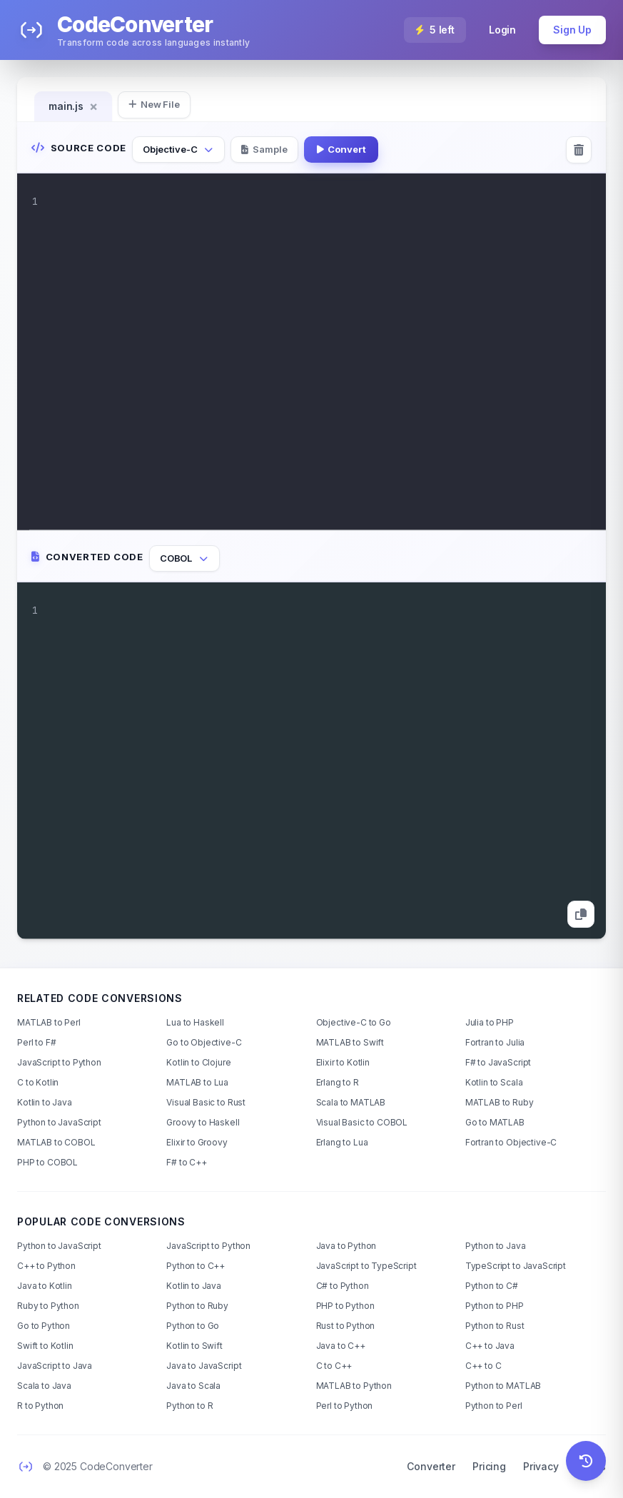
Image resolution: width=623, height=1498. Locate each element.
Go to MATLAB (495, 1122)
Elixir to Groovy (196, 1142)
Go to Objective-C (203, 1042)
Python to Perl (493, 1405)
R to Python (40, 1405)
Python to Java (495, 1245)
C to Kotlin (38, 1082)
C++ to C (483, 1365)
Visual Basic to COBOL (362, 1122)
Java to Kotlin (44, 1285)
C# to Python (342, 1285)
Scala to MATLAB (351, 1102)
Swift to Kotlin (45, 1345)
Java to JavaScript (203, 1365)
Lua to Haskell (195, 1022)
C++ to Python (46, 1265)
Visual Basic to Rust (205, 1102)
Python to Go (192, 1325)
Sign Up (572, 30)
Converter (431, 1466)
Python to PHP (494, 1305)
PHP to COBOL (47, 1162)
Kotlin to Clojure (198, 1062)
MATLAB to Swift (350, 1042)
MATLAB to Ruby (499, 1102)
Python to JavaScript (59, 1122)
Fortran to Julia (495, 1042)
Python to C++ (195, 1265)
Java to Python (346, 1245)
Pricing (489, 1466)
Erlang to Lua (342, 1142)
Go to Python (43, 1325)
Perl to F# (36, 1042)
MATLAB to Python (354, 1385)
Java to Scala (193, 1385)
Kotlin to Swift (194, 1345)
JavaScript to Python (59, 1062)
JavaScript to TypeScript (366, 1265)
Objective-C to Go (353, 1022)
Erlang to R (337, 1082)
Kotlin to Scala (494, 1082)
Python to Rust (495, 1325)
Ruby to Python (48, 1305)
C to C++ (334, 1365)
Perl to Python (344, 1405)
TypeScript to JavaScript (515, 1265)
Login (502, 30)
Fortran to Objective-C (511, 1142)
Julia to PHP (489, 1022)
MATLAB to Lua (197, 1082)
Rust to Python (345, 1325)
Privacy (541, 1466)
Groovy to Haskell (202, 1122)
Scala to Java (44, 1385)
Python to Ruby (197, 1305)
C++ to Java (490, 1345)
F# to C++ (186, 1162)
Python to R (189, 1405)
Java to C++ (340, 1345)
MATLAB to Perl (49, 1022)
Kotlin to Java (44, 1102)
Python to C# (491, 1285)
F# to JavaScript (498, 1062)
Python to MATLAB (503, 1385)
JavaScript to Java (54, 1365)
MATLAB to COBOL (56, 1142)
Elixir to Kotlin (343, 1062)
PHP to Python (345, 1305)
